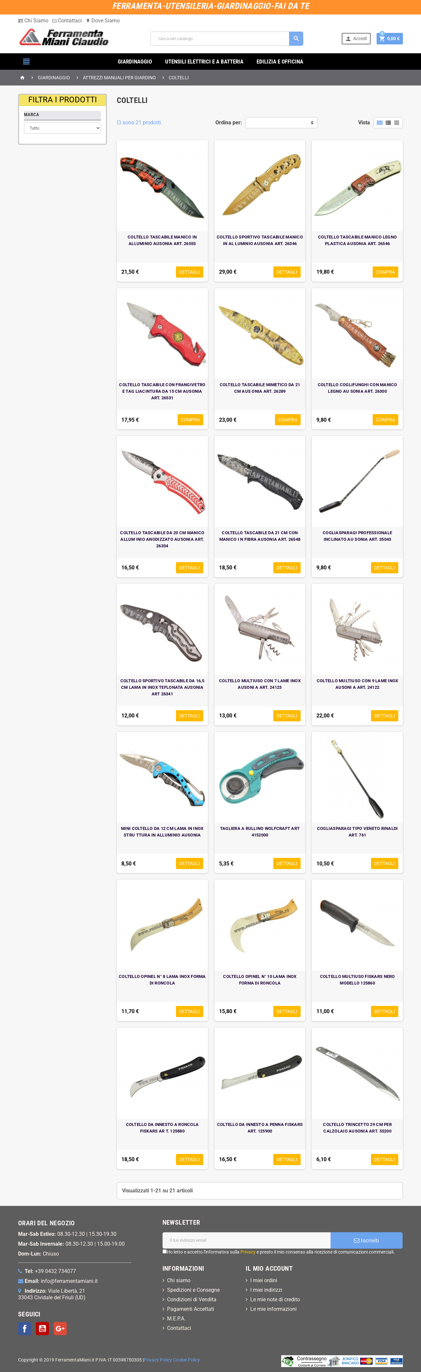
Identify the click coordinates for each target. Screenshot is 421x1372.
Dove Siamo (103, 20)
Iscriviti (366, 1240)
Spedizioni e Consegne (193, 1290)
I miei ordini (263, 1280)
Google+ (60, 1328)
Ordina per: (228, 122)
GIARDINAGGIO (135, 61)
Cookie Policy (186, 1360)
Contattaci (67, 20)
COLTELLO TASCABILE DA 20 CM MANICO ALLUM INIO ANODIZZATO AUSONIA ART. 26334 (162, 539)
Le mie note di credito (275, 1299)
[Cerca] (226, 39)
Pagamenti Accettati (190, 1309)
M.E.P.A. (176, 1318)
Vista (364, 122)
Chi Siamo (33, 20)
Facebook (24, 1328)
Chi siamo (178, 1280)
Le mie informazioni (273, 1309)
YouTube (42, 1328)
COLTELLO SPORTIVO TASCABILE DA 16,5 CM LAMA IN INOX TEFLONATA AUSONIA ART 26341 (162, 687)
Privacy (248, 1252)
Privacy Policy (158, 1360)
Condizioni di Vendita (191, 1299)
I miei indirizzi (266, 1290)
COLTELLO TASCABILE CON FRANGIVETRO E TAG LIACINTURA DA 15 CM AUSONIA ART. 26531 (162, 391)
